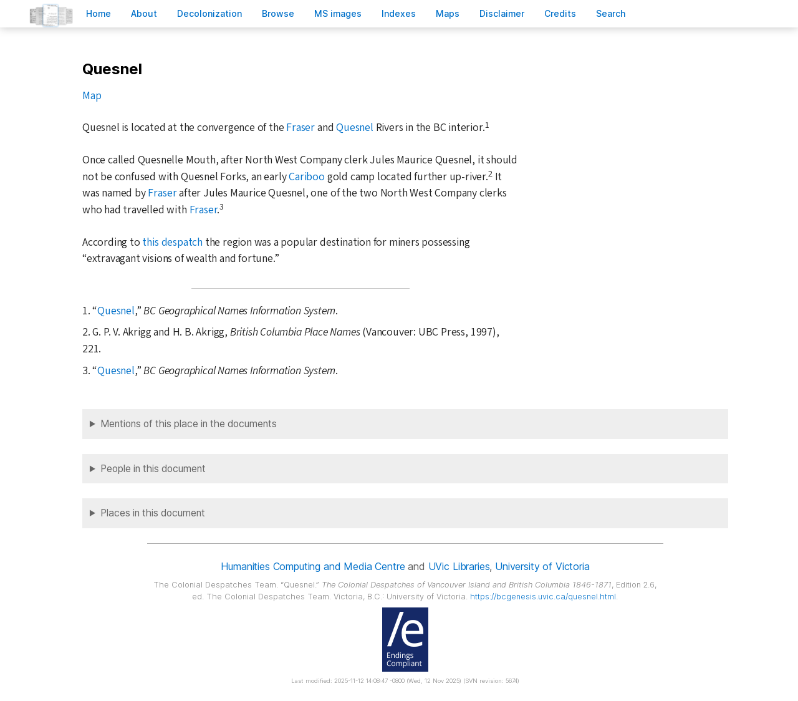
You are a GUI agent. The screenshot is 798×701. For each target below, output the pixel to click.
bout (144, 13)
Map (91, 96)
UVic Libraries (459, 566)
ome (98, 13)
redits (560, 13)
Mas (447, 13)
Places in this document (152, 513)
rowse (278, 13)
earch (611, 13)
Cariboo (307, 177)
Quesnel (354, 127)
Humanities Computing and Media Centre (313, 566)
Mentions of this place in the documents (188, 424)
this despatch (172, 242)
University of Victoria (542, 566)
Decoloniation (209, 13)
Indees (399, 13)
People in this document (153, 469)
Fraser (300, 127)
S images (338, 13)
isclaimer (501, 13)
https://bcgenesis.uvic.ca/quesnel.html (543, 596)
